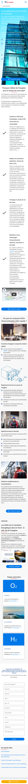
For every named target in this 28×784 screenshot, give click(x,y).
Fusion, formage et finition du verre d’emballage (13, 764)
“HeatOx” (12, 251)
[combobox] (25, 2)
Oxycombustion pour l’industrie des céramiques (13, 767)
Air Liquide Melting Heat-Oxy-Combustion (14, 290)
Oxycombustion (5, 751)
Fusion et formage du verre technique (11, 760)
